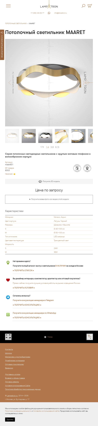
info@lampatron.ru (60, 13)
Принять (10, 419)
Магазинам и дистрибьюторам (17, 357)
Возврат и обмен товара (15, 378)
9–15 (57, 147)
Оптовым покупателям (14, 364)
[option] (49, 82)
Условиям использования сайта (46, 411)
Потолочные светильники (16, 23)
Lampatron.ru (12, 396)
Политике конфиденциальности (18, 411)
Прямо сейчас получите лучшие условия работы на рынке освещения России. (46, 283)
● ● (27, 305)
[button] (9, 82)
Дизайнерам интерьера (14, 360)
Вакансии (9, 368)
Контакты (9, 349)
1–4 (47, 147)
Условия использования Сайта (17, 386)
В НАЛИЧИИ (60, 266)
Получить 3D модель (49, 181)
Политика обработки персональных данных (23, 389)
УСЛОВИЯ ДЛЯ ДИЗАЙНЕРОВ (2, 44)
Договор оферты (12, 382)
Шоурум (8, 353)
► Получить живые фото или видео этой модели (49, 199)
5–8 (52, 147)
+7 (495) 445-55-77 (37, 13)
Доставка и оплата (12, 374)
